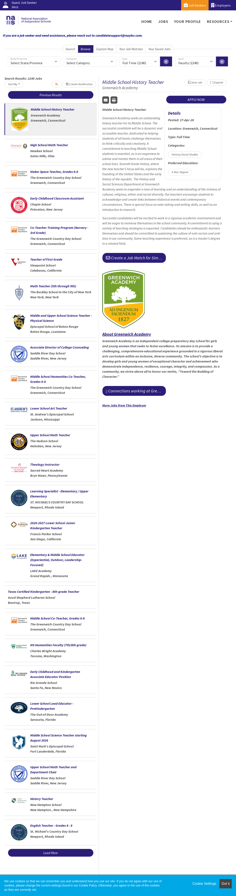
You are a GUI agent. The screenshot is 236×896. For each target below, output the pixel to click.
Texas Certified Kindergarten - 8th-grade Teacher (43, 591)
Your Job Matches (131, 49)
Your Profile (187, 21)
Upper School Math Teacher (50, 435)
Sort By (12, 84)
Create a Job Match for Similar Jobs (136, 257)
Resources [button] (218, 21)
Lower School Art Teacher (48, 408)
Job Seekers (195, 5)
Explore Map (105, 49)
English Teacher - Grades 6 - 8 (51, 825)
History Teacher (41, 799)
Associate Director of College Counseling (59, 347)
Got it (226, 883)
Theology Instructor (45, 464)
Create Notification (79, 84)
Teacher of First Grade (46, 259)
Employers (221, 5)
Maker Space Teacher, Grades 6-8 (54, 171)
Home (146, 21)
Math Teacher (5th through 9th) (53, 286)
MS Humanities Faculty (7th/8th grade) (58, 645)
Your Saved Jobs (159, 49)
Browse (86, 49)
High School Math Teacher (49, 145)
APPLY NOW (196, 99)
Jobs (163, 21)
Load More (50, 853)
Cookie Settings (204, 883)
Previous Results (51, 95)
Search (70, 49)
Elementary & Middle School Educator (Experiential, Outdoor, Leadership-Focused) (57, 560)
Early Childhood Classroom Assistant (57, 198)
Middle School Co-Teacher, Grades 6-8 (57, 618)
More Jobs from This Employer (124, 405)
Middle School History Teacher (52, 109)
